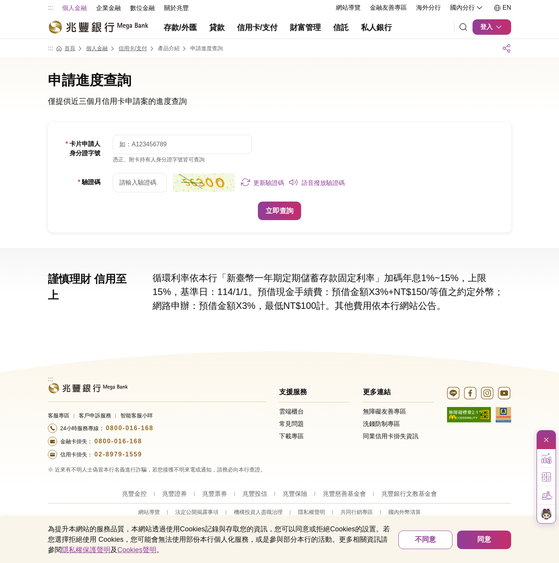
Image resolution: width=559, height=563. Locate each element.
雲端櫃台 (291, 411)
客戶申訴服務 (95, 415)
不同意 (425, 539)
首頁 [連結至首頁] (69, 48)
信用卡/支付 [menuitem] (257, 27)
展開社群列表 (506, 48)
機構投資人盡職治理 (258, 512)
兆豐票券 (214, 493)
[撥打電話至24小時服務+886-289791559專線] (157, 454)
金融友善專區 (388, 7)
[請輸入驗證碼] (140, 182)
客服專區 (58, 415)
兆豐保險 (295, 493)
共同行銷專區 (356, 512)
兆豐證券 (174, 493)
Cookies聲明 (136, 550)
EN (502, 8)
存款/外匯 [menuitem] (180, 27)
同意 (484, 539)
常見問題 (291, 423)
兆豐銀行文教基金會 (409, 493)
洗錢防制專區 (381, 423)
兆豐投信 (254, 493)
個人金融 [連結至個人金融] (97, 48)
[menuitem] (74, 7)
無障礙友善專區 (384, 411)
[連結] (463, 27)
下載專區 (291, 435)
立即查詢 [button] (279, 210)
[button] (262, 182)
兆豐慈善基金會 (344, 493)
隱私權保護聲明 (86, 550)
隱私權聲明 (311, 512)
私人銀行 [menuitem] (376, 27)
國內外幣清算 (404, 512)
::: (50, 7)
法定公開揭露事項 (197, 512)
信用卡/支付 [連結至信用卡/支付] (133, 48)
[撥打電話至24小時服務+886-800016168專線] (157, 427)
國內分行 (467, 7)
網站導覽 (348, 7)
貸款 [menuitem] (217, 27)
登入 (491, 27)
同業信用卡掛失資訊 (390, 435)
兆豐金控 (134, 493)
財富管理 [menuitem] (305, 27)
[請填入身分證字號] (182, 144)
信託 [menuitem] (341, 27)
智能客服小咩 (136, 415)
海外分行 (428, 7)
